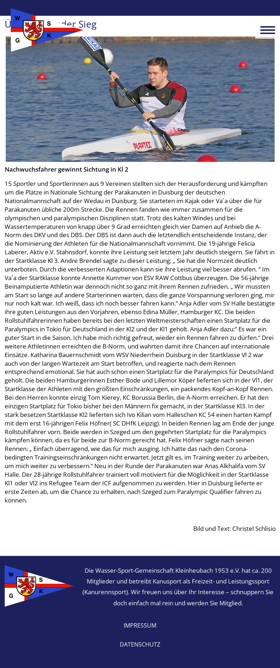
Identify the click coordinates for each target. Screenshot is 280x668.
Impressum (140, 625)
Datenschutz (140, 644)
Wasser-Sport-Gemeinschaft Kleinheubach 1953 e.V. (47, 30)
